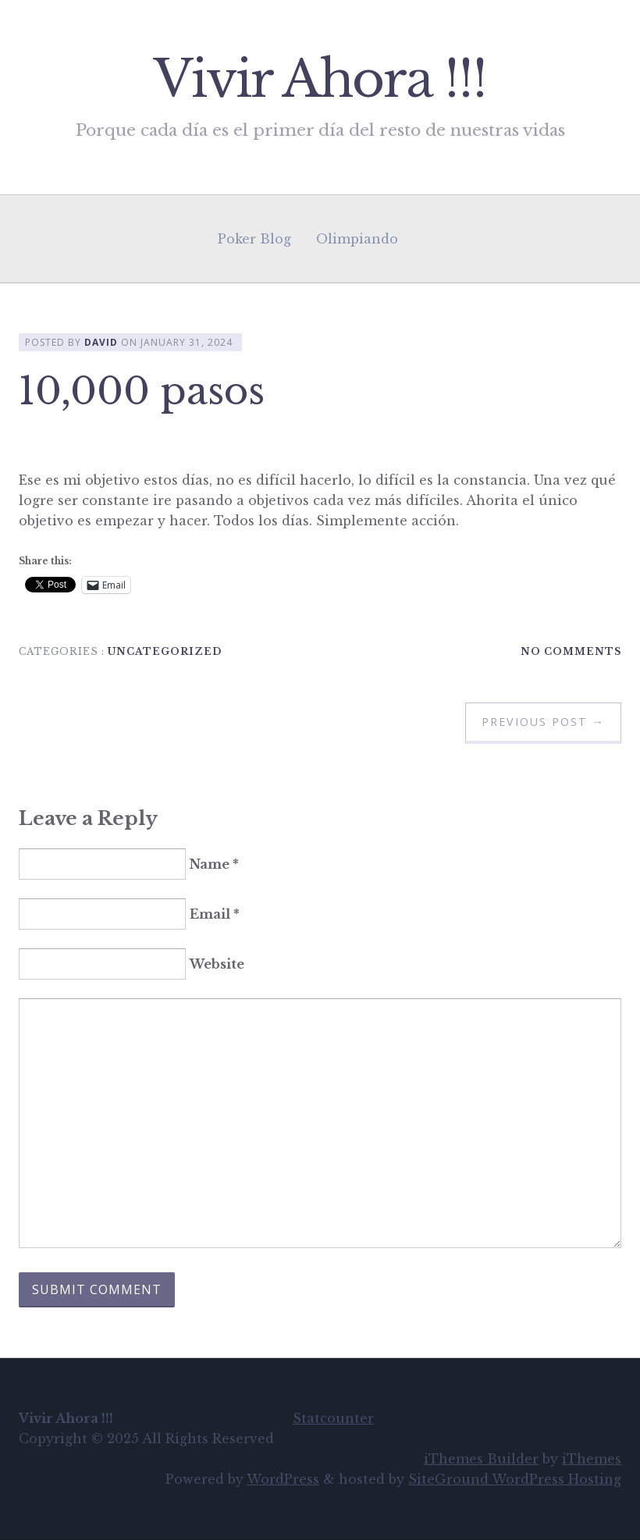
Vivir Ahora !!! (320, 79)
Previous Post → (543, 721)
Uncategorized (165, 651)
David (101, 342)
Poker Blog (254, 239)
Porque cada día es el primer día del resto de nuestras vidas (320, 130)
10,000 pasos (142, 391)
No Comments (571, 651)
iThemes (591, 1459)
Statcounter (333, 1418)
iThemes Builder (481, 1459)
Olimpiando (357, 239)
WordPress (283, 1479)
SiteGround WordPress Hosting (514, 1479)
